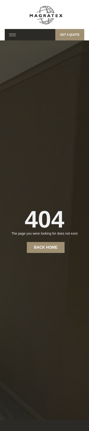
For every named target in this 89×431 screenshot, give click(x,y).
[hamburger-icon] (12, 35)
